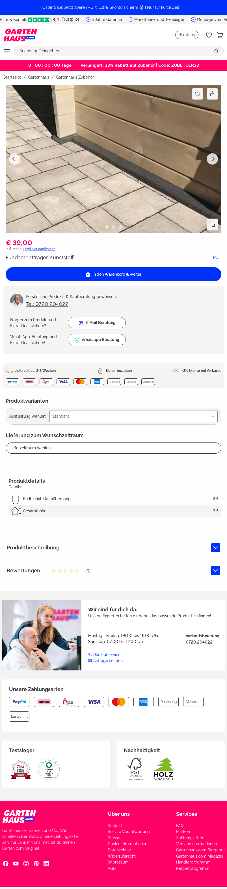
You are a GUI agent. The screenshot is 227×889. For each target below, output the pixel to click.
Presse (114, 838)
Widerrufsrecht (122, 856)
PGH (217, 257)
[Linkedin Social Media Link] (46, 863)
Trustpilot (53, 19)
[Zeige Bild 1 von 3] (107, 227)
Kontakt (115, 825)
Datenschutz (119, 850)
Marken (183, 831)
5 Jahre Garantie (107, 19)
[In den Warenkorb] (113, 274)
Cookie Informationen (127, 843)
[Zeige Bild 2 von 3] (113, 227)
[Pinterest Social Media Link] (36, 863)
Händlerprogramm (193, 862)
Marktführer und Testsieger (159, 19)
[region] (113, 7)
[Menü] (6, 51)
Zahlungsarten (189, 838)
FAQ (179, 825)
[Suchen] (217, 51)
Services (186, 814)
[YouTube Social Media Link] (15, 863)
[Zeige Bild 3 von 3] (120, 227)
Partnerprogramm (192, 868)
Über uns (119, 814)
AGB (112, 868)
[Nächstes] (212, 159)
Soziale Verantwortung (129, 831)
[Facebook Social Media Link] (5, 863)
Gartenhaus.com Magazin (199, 856)
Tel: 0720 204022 (47, 304)
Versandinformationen (196, 843)
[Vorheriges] (14, 159)
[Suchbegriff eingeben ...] (112, 51)
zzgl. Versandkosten (40, 249)
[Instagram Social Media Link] (26, 863)
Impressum (118, 862)
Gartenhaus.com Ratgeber (200, 850)
